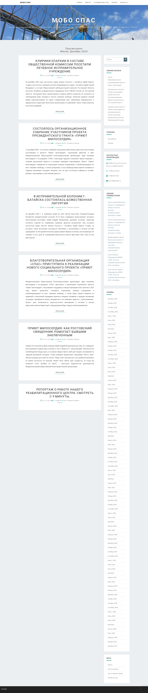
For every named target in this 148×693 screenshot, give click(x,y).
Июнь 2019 (111, 569)
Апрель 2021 (112, 483)
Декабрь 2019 (112, 543)
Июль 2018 (111, 616)
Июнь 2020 (111, 517)
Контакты (123, 2)
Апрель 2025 (112, 333)
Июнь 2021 (111, 475)
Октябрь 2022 (112, 432)
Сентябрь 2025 (113, 312)
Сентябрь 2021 (113, 466)
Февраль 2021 (112, 492)
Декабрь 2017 (112, 646)
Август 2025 (112, 316)
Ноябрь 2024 (112, 350)
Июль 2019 (111, 565)
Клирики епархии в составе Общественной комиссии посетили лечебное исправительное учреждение (59, 66)
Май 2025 (111, 329)
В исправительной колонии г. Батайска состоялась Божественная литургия (60, 199)
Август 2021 (112, 470)
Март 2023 (111, 410)
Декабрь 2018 (112, 595)
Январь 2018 (112, 642)
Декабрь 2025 (112, 299)
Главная (79, 2)
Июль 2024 (111, 367)
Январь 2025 (112, 346)
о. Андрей (57, 75)
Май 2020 (111, 522)
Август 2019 (112, 560)
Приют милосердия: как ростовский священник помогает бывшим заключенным (60, 331)
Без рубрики (112, 139)
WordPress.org (113, 678)
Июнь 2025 (111, 324)
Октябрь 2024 (112, 355)
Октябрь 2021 (112, 462)
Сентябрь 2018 (113, 607)
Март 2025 (111, 337)
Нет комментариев (71, 75)
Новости (88, 2)
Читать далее (60, 111)
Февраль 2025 (112, 342)
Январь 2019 (112, 590)
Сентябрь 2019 (113, 556)
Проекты (114, 2)
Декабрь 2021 (112, 453)
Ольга (110, 202)
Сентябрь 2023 (113, 406)
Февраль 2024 (112, 389)
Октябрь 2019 (112, 552)
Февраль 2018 (112, 637)
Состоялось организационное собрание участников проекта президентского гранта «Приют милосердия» (59, 134)
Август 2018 (112, 612)
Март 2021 (111, 487)
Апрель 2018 (112, 629)
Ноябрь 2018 (112, 599)
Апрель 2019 (112, 577)
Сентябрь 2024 (113, 359)
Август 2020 (112, 513)
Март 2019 (111, 582)
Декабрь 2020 (112, 500)
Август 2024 (112, 363)
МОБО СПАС (25, 2)
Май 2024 (111, 376)
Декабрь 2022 (112, 423)
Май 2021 (111, 479)
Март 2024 (111, 384)
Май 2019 (111, 573)
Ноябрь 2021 (112, 457)
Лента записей (113, 669)
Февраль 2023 (112, 414)
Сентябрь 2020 (113, 509)
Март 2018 (111, 633)
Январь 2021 (112, 496)
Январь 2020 (112, 539)
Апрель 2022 (112, 440)
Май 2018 (111, 625)
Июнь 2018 (111, 620)
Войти (110, 665)
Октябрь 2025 (112, 307)
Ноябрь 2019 (112, 547)
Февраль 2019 (112, 586)
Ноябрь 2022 (112, 427)
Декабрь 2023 (112, 397)
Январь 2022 (112, 449)
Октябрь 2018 (112, 603)
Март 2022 (111, 445)
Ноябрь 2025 (112, 303)
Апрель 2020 (112, 526)
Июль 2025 (111, 320)
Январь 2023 (112, 419)
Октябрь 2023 (112, 402)
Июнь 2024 (111, 372)
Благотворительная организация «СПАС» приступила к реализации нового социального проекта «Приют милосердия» (60, 266)
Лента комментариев (115, 673)
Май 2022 (111, 436)
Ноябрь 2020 (112, 504)
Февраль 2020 (112, 535)
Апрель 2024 (112, 380)
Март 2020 (111, 530)
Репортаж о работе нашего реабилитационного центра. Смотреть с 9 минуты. (60, 393)
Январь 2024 (112, 393)
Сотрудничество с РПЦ (101, 2)
